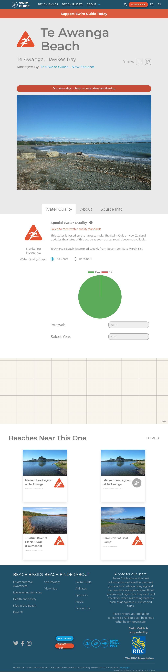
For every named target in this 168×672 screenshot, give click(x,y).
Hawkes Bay (61, 59)
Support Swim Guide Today (84, 14)
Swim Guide (83, 582)
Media (79, 601)
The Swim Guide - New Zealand (67, 67)
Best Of (18, 612)
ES (159, 4)
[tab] (58, 209)
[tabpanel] (84, 281)
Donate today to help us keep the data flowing (84, 88)
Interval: (58, 325)
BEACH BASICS (48, 4)
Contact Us (82, 608)
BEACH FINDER (72, 4)
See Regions (52, 582)
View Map (50, 588)
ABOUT (91, 4)
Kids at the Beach (24, 605)
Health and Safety (24, 599)
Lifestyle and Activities (27, 592)
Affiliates (81, 588)
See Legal (125, 667)
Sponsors (81, 595)
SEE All (153, 438)
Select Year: (61, 336)
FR (152, 4)
